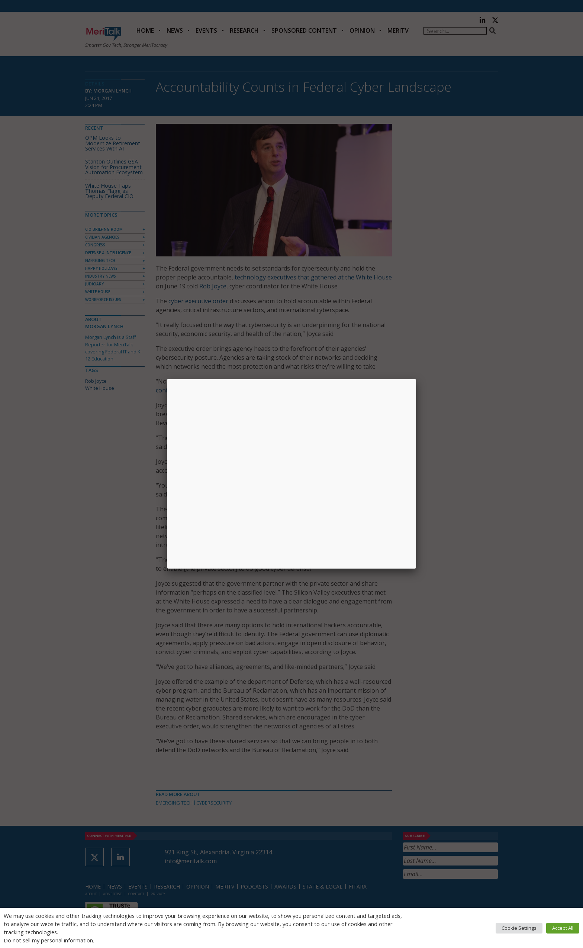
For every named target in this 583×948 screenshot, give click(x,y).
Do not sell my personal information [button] (48, 940)
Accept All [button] (562, 928)
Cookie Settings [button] (519, 928)
